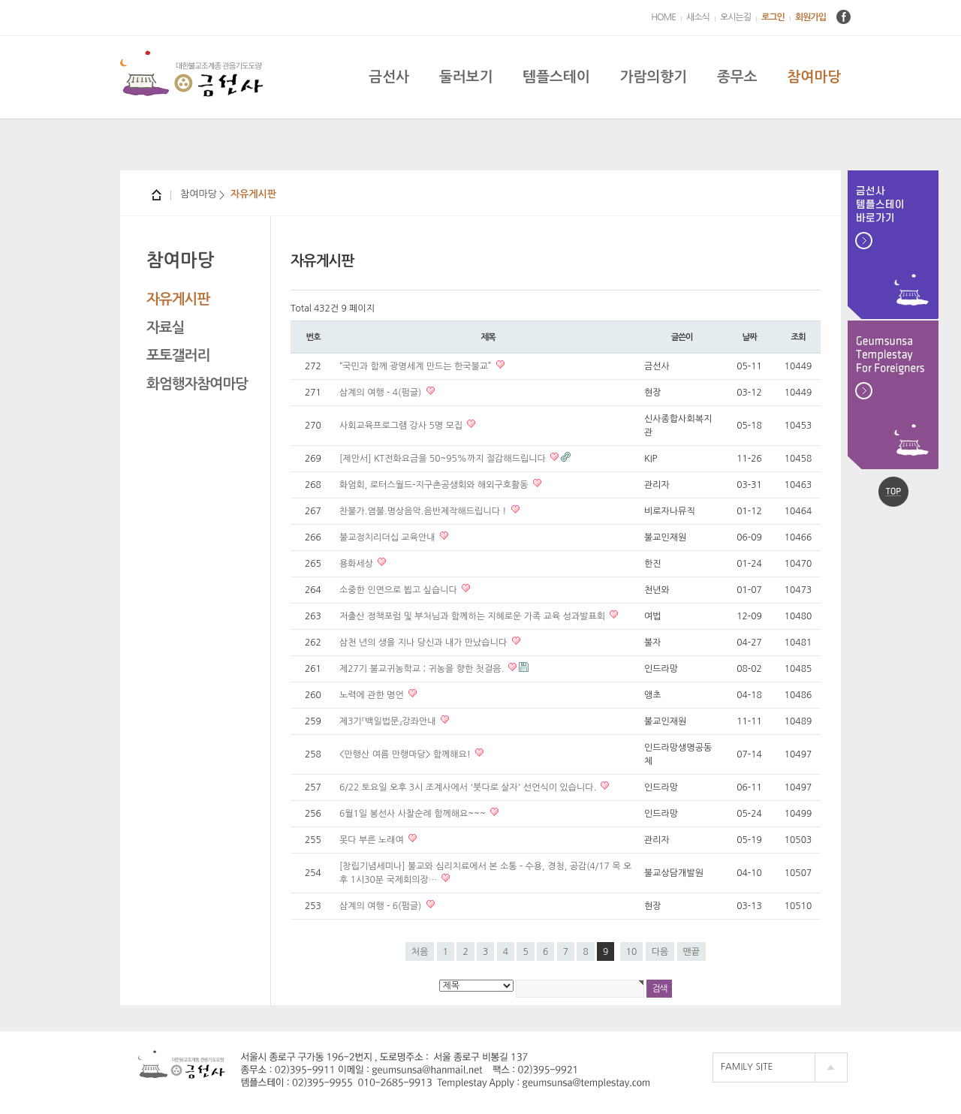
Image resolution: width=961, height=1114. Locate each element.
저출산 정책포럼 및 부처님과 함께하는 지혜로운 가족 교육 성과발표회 (473, 616)
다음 (660, 951)
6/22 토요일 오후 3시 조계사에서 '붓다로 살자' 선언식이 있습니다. (468, 787)
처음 (420, 951)
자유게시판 (177, 299)
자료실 (165, 328)
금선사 (389, 77)
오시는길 (735, 17)
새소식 (697, 17)
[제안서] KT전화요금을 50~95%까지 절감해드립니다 (443, 458)
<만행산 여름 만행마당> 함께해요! (406, 754)
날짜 (749, 337)
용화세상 (357, 563)
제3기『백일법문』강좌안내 (388, 721)
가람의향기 (653, 77)
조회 (798, 337)
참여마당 (814, 77)
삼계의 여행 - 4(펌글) (381, 392)
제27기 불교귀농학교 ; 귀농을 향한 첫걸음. (422, 668)
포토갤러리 (177, 355)
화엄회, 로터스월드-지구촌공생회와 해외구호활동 (435, 484)
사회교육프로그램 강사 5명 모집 (402, 425)
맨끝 (691, 951)
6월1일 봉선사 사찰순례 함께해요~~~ (413, 813)
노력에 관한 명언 (372, 695)
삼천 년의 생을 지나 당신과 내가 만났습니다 (424, 642)
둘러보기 (466, 77)
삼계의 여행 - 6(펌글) (381, 906)
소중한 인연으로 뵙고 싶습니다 (399, 590)
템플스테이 (556, 77)
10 (631, 951)
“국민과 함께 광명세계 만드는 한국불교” (416, 366)
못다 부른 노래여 (372, 840)
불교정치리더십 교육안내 (388, 537)
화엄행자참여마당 (197, 384)
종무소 (737, 77)
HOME (663, 17)
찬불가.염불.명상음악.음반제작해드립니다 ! (424, 511)
